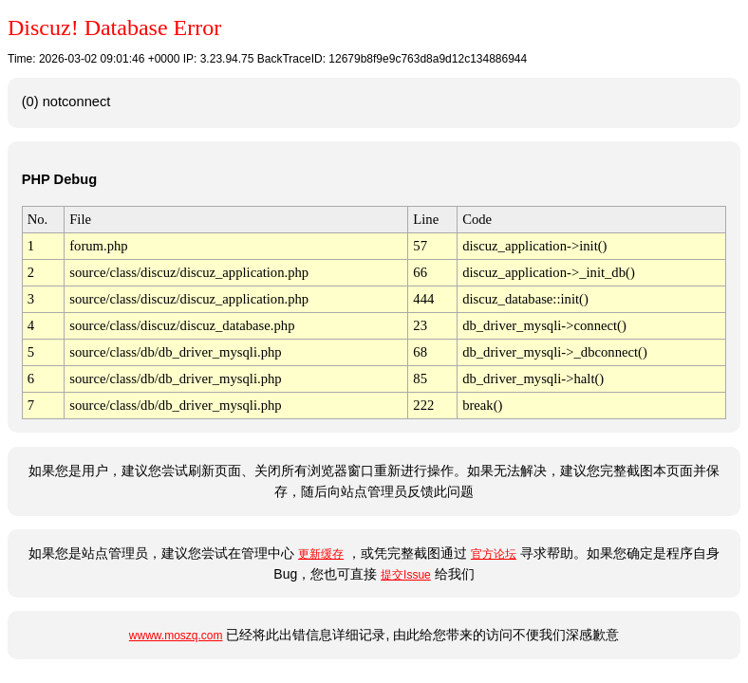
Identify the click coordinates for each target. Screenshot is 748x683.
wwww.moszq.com (176, 635)
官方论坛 (493, 554)
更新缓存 (321, 554)
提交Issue (406, 574)
